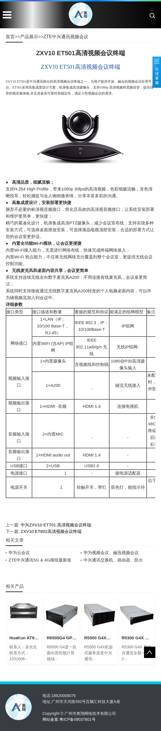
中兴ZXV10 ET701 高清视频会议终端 (56, 524)
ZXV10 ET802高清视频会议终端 (51, 531)
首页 (10, 36)
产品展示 (29, 36)
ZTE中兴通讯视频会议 (65, 36)
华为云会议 (19, 552)
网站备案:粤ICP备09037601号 (69, 719)
